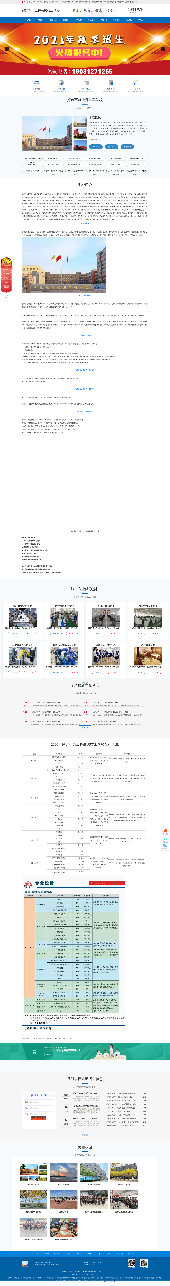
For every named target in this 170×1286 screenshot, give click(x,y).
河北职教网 (104, 1271)
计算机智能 (6, 278)
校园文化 (66, 20)
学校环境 (116, 20)
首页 (36, 1254)
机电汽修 (6, 287)
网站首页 (28, 20)
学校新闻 (78, 20)
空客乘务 (6, 273)
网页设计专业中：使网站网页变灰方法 (120, 1126)
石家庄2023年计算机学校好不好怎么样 (120, 1101)
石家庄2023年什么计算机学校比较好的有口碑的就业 (123, 1122)
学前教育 (6, 282)
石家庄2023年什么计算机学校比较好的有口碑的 (123, 1118)
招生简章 (53, 20)
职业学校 (6, 269)
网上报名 (129, 20)
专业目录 (99, 1254)
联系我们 (141, 20)
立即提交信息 (39, 1118)
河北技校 (78, 1254)
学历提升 (56, 1254)
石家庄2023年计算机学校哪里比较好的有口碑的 (123, 1104)
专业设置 (91, 20)
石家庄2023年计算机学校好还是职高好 (120, 1093)
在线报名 (131, 1254)
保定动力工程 (67, 1038)
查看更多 (94, 139)
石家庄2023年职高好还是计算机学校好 (120, 1108)
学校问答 (103, 20)
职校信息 (120, 1254)
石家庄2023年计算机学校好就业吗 (119, 1097)
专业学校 (89, 1254)
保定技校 (50, 1038)
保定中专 (58, 1038)
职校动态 (110, 1254)
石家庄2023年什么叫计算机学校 (118, 1111)
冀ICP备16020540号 (109, 1281)
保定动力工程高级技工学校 (36, 1038)
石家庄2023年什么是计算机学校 (118, 1115)
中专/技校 (67, 1254)
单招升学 (46, 1254)
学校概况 (40, 20)
